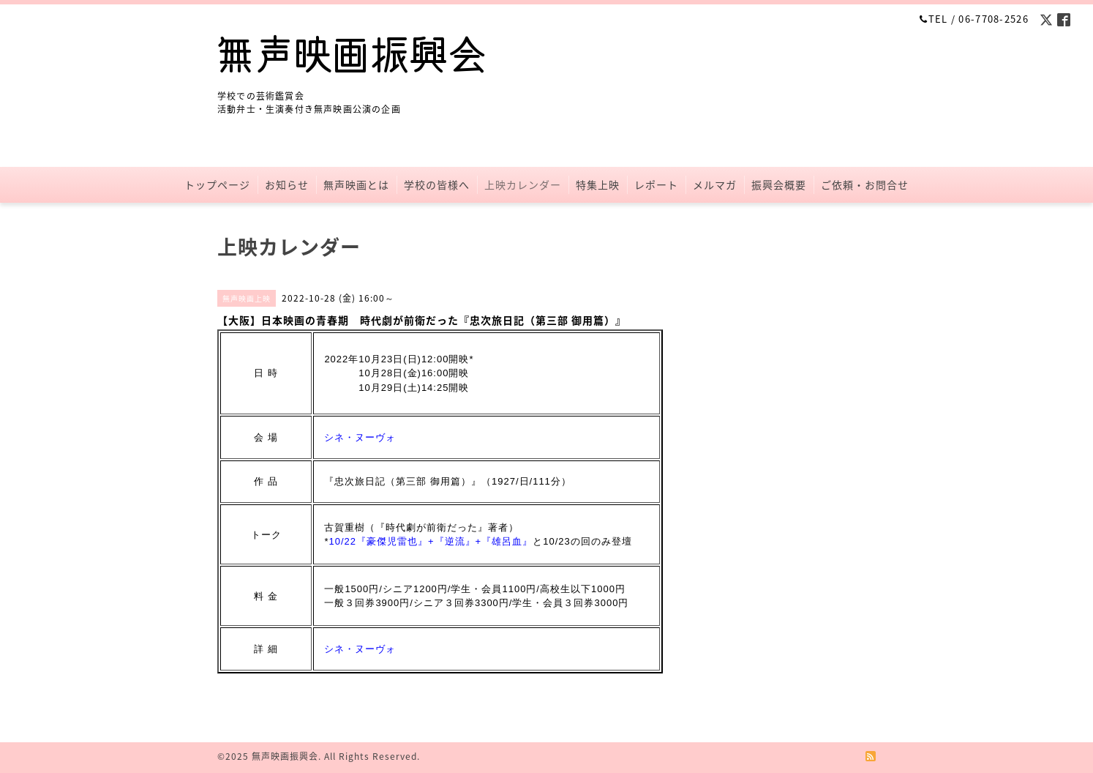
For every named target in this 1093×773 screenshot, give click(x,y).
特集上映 (598, 184)
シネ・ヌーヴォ (360, 437)
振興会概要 (778, 184)
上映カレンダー (522, 184)
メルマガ (715, 184)
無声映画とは (356, 184)
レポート (656, 184)
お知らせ (287, 184)
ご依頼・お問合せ (865, 184)
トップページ (217, 184)
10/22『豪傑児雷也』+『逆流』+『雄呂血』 (430, 541)
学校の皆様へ (437, 184)
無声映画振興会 (285, 756)
